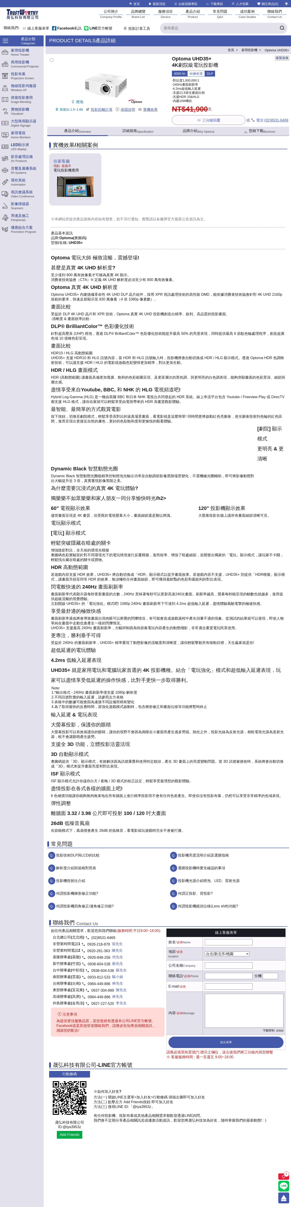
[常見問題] (220, 14)
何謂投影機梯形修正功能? (77, 893)
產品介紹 (77, 131)
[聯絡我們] (274, 14)
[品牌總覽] (138, 14)
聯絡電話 (175, 976)
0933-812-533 (99, 977)
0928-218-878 (98, 944)
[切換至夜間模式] (286, 3)
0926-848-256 (99, 957)
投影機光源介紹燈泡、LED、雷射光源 (209, 881)
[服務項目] (165, 14)
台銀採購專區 (186, 4)
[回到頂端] (283, 1197)
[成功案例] (247, 14)
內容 (172, 1013)
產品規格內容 (87, 219)
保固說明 (125, 110)
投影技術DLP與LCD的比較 (78, 855)
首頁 (134, 4)
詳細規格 (138, 131)
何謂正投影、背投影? (195, 893)
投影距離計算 (99, 110)
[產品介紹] (193, 14)
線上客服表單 (38, 28)
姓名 (172, 942)
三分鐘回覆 (208, 120)
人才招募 (240, 4)
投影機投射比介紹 (70, 881)
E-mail (173, 986)
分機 (258, 976)
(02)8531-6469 (276, 120)
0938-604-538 (99, 964)
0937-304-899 (102, 990)
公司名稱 (175, 965)
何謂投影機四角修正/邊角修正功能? (85, 906)
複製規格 (282, 58)
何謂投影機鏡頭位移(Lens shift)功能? (208, 906)
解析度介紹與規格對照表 (76, 868)
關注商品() (267, 4)
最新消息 (157, 4)
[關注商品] (283, 1176)
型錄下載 (259, 131)
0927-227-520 (102, 1004)
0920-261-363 (98, 951)
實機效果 (148, 110)
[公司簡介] (111, 14)
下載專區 (214, 4)
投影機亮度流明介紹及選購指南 (203, 855)
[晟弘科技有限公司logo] (22, 19)
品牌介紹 (198, 131)
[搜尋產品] (223, 28)
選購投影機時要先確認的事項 (201, 868)
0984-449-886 (99, 984)
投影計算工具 (136, 28)
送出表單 (226, 1042)
